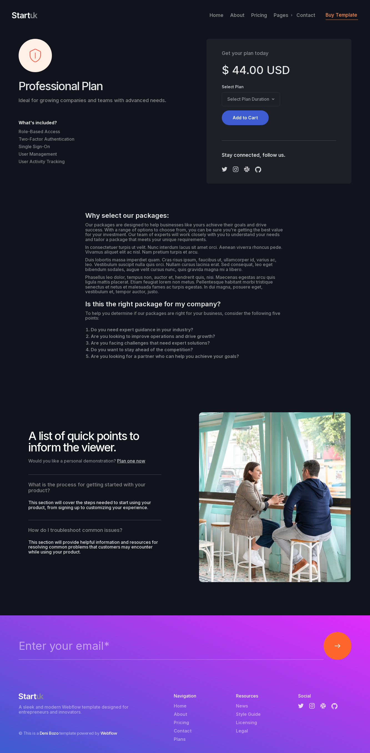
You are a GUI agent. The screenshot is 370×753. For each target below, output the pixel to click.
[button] (281, 15)
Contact (305, 15)
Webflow (108, 733)
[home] (24, 15)
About (237, 15)
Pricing (259, 15)
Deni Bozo (49, 733)
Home (216, 15)
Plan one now (131, 461)
